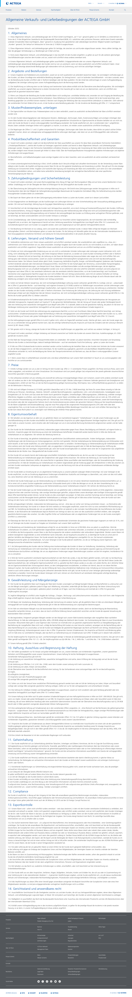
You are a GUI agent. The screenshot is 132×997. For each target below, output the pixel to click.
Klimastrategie (41, 935)
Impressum (40, 974)
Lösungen (70, 938)
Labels (69, 921)
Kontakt (8, 963)
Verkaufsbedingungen (74, 974)
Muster (70, 929)
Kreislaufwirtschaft (42, 938)
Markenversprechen (73, 946)
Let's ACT (101, 935)
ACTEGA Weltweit (42, 946)
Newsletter (71, 958)
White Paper (102, 927)
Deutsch (100, 3)
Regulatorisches (72, 941)
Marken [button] (23, 10)
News (38, 955)
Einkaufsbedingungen (74, 971)
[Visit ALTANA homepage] (118, 993)
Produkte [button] (8, 10)
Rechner (39, 927)
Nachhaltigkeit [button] (55, 10)
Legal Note (40, 971)
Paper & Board (41, 918)
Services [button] (38, 10)
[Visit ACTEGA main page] (13, 3)
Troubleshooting (72, 927)
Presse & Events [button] (94, 10)
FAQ (100, 938)
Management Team (42, 949)
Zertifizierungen (41, 941)
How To (39, 929)
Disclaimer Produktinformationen (77, 969)
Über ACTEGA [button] (74, 10)
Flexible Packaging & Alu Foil (45, 921)
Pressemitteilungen (73, 955)
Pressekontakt (102, 958)
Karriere (70, 949)
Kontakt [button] (111, 10)
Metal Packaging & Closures (75, 918)
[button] (125, 10)
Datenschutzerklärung (43, 969)
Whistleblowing (103, 969)
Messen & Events (42, 958)
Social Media (102, 955)
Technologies (102, 918)
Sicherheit (70, 935)
